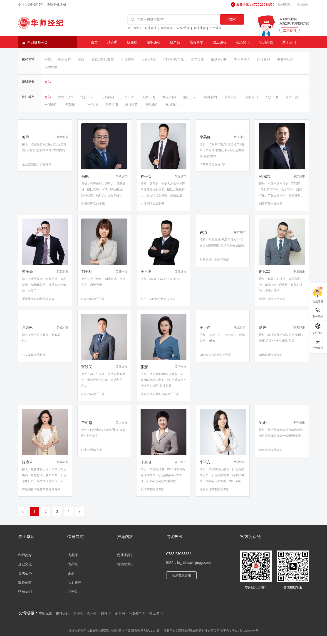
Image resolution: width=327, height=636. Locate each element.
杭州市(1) (172, 104)
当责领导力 (137, 613)
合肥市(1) (51, 104)
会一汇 (92, 613)
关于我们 (289, 42)
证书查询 (284, 4)
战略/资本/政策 (103, 59)
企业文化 (25, 564)
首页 (94, 42)
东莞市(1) (111, 104)
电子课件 (74, 582)
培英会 (72, 591)
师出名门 (156, 613)
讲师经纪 (62, 613)
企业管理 (150, 28)
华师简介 (25, 555)
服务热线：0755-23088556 (255, 4)
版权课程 (153, 42)
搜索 (232, 19)
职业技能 (200, 28)
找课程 (132, 42)
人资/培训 (183, 28)
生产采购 (215, 28)
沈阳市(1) (251, 97)
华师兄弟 (45, 613)
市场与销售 (219, 59)
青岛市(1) (291, 97)
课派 (70, 573)
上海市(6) (107, 97)
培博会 (78, 613)
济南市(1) (71, 104)
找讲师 (112, 42)
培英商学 (196, 42)
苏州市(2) (231, 97)
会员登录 (303, 4)
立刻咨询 (289, 30)
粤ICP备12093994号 (245, 630)
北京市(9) (86, 97)
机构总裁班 (125, 564)
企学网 (120, 613)
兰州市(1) (91, 104)
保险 (81, 59)
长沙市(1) (271, 97)
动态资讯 (243, 42)
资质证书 (25, 573)
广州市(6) (128, 97)
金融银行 (166, 28)
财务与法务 (285, 59)
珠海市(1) (131, 104)
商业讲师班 (125, 555)
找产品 (175, 42)
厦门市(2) (189, 97)
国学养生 (51, 67)
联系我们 (25, 591)
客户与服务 (242, 59)
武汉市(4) (169, 97)
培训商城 (266, 42)
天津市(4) (148, 97)
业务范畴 (25, 582)
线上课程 (219, 42)
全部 (48, 59)
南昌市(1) (152, 104)
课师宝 (106, 613)
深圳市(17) (65, 97)
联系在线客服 (181, 575)
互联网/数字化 (173, 59)
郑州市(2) (210, 97)
